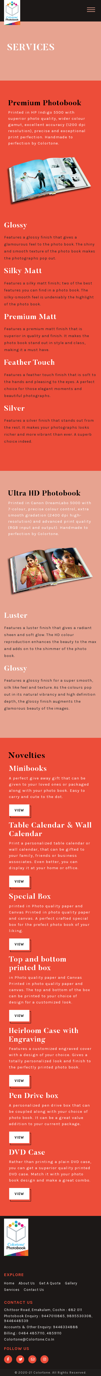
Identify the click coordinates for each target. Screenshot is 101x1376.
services (12, 1290)
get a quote (50, 1283)
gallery (71, 1283)
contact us (34, 1290)
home (9, 1283)
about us (27, 1283)
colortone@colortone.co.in (29, 1339)
